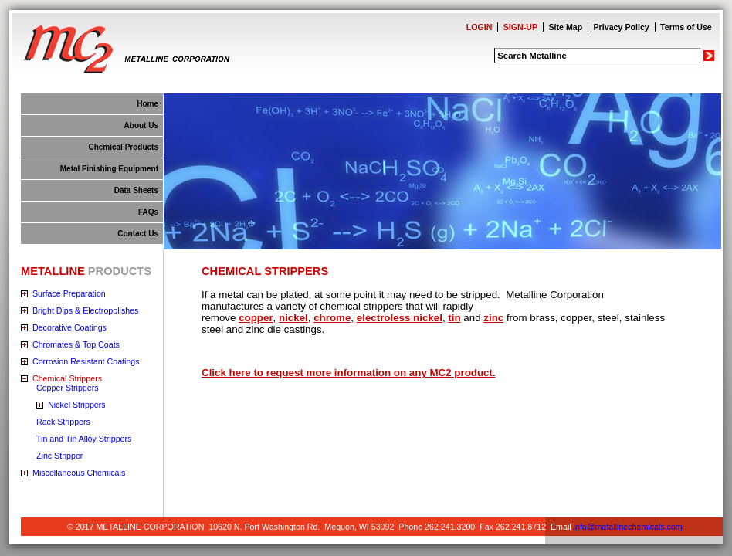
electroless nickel (399, 318)
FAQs (148, 212)
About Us (141, 125)
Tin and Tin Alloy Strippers (83, 438)
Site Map (565, 27)
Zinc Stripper (59, 455)
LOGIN (479, 27)
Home (147, 104)
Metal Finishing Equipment (109, 168)
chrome (332, 318)
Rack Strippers (63, 421)
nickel (293, 318)
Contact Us (137, 233)
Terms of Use (686, 27)
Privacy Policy (621, 27)
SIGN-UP (520, 27)
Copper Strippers (67, 387)
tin (454, 318)
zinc (493, 318)
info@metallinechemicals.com (628, 526)
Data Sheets (136, 190)
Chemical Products (123, 147)
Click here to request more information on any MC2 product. (349, 372)
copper (256, 318)
